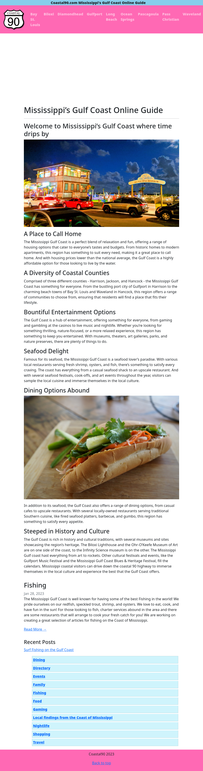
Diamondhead (70, 14)
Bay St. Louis (35, 19)
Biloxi (49, 14)
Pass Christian (170, 17)
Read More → (35, 629)
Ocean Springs (128, 17)
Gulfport (94, 14)
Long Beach (111, 17)
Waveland (192, 14)
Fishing (35, 585)
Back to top (101, 763)
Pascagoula (148, 14)
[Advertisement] (101, 67)
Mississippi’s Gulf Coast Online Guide (93, 110)
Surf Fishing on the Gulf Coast (49, 649)
